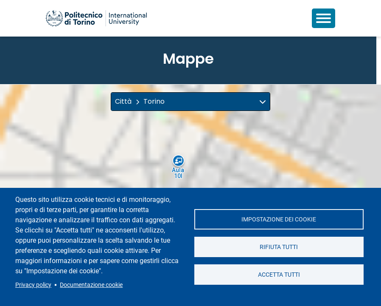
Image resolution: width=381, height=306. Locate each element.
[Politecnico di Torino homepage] (96, 18)
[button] (190, 101)
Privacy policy (33, 284)
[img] (262, 101)
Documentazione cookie (91, 284)
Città (123, 101)
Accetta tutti (279, 274)
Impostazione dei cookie (278, 219)
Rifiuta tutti (279, 247)
